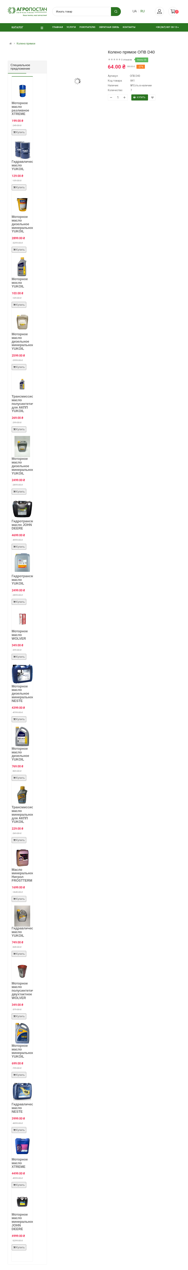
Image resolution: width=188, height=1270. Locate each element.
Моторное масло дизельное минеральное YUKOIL (23, 224)
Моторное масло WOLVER (20, 634)
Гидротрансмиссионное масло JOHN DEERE (31, 524)
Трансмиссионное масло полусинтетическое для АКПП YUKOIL (27, 404)
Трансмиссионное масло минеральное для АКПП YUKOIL (26, 814)
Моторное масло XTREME (20, 1163)
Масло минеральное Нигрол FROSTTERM (23, 875)
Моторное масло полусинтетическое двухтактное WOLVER (27, 991)
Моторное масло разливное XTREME (20, 108)
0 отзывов (126, 59)
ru (142, 11)
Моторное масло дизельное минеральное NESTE (23, 694)
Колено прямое (26, 43)
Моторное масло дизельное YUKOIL (20, 754)
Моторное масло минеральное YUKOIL (23, 1051)
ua (134, 11)
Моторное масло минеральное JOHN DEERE (23, 1222)
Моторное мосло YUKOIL (20, 282)
